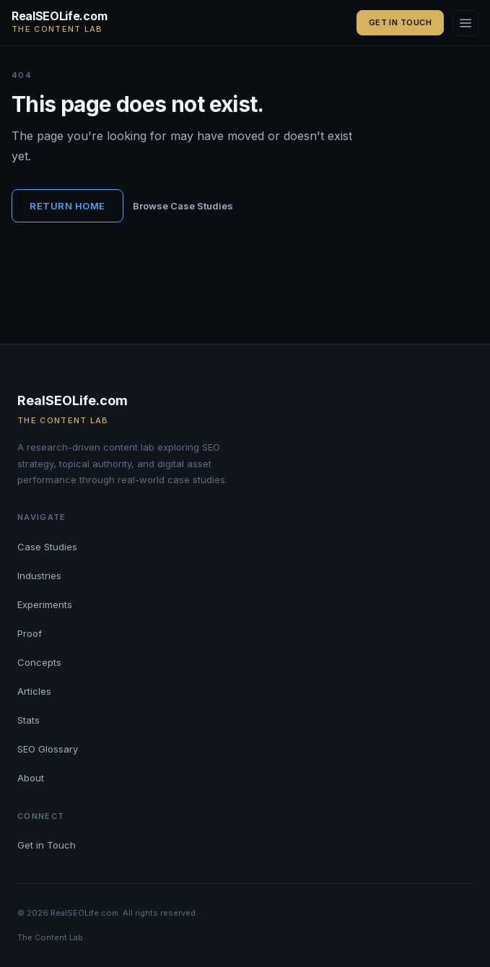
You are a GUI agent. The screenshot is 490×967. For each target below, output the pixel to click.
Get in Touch (400, 22)
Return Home (67, 206)
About (30, 778)
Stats (28, 720)
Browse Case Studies (183, 206)
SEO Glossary (47, 749)
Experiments (44, 604)
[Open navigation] (465, 23)
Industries (39, 575)
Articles (34, 691)
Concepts (39, 662)
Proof (29, 633)
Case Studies (47, 546)
